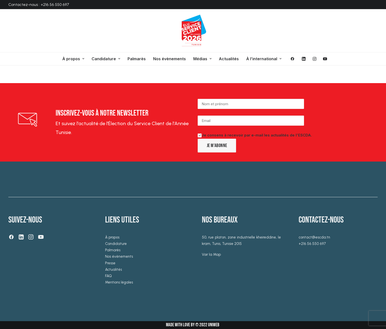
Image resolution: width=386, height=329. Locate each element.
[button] (294, 58)
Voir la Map (211, 254)
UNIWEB (213, 325)
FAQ (108, 276)
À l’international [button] (263, 58)
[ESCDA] (193, 30)
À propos (112, 237)
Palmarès (137, 58)
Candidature (116, 243)
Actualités (229, 58)
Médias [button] (202, 58)
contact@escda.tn (314, 237)
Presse (110, 263)
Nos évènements (169, 58)
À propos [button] (73, 58)
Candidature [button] (106, 58)
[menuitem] (73, 58)
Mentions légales (119, 282)
